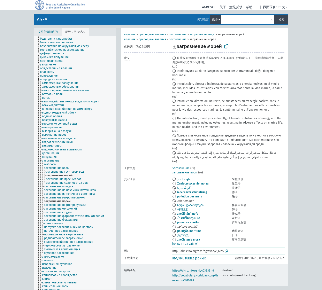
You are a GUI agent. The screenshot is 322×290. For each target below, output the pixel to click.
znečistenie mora (188, 239)
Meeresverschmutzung (192, 192)
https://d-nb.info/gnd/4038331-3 (193, 270)
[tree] (75, 163)
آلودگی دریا (184, 188)
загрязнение (177, 34)
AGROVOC (209, 7)
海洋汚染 (183, 235)
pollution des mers (189, 196)
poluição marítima (189, 231)
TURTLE (189, 258)
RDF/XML (178, 258)
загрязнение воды (202, 34)
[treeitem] (58, 39)
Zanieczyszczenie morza (193, 183)
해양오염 (183, 209)
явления (130, 34)
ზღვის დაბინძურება (190, 205)
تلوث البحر (183, 179)
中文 (281, 7)
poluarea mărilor (188, 222)
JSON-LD (200, 258)
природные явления (152, 34)
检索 (281, 19)
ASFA (42, 19)
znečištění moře (187, 213)
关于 (223, 7)
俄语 (215, 19)
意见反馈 (236, 7)
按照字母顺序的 (48, 32)
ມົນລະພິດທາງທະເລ (188, 218)
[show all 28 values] (185, 244)
